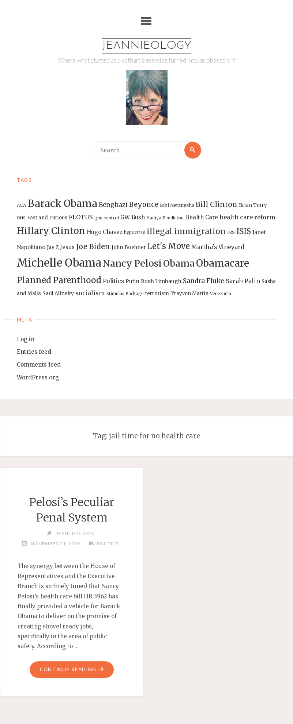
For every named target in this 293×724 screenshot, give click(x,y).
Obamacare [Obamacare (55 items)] (222, 263)
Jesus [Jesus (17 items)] (67, 247)
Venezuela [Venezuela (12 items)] (220, 293)
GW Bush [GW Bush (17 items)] (132, 217)
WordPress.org (38, 377)
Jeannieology (146, 46)
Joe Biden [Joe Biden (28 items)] (93, 246)
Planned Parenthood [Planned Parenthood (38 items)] (59, 280)
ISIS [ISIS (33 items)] (243, 231)
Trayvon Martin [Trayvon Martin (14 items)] (189, 293)
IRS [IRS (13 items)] (231, 232)
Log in (25, 339)
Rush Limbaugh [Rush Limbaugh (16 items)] (161, 281)
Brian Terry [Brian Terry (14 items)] (253, 205)
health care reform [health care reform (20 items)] (247, 217)
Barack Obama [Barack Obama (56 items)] (62, 203)
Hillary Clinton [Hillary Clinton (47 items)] (51, 231)
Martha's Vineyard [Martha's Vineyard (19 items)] (217, 246)
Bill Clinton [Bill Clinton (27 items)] (216, 204)
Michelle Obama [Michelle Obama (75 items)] (59, 263)
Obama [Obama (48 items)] (179, 263)
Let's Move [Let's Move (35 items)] (168, 246)
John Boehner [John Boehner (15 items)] (129, 247)
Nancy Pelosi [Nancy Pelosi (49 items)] (132, 263)
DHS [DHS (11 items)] (21, 218)
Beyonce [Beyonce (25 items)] (143, 204)
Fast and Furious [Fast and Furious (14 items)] (47, 218)
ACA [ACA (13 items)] (21, 205)
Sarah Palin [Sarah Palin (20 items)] (243, 281)
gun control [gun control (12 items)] (106, 217)
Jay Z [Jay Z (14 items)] (53, 247)
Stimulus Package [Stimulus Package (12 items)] (125, 293)
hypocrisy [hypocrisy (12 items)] (134, 232)
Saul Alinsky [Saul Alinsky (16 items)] (58, 293)
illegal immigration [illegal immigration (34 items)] (186, 231)
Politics (108, 543)
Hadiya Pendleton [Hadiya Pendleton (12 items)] (165, 217)
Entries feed (34, 352)
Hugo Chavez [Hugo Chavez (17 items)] (105, 232)
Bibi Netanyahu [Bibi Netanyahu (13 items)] (177, 205)
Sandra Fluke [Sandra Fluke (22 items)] (203, 281)
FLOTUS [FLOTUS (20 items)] (81, 217)
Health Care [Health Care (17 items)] (201, 217)
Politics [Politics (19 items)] (113, 281)
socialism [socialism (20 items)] (90, 293)
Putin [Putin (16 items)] (132, 281)
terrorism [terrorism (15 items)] (157, 293)
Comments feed (39, 364)
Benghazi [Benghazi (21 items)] (113, 205)
